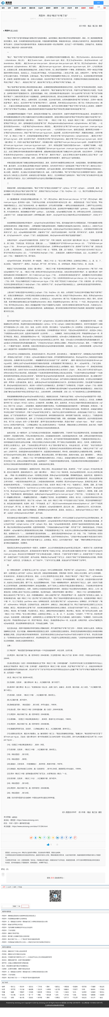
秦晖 (3, 987)
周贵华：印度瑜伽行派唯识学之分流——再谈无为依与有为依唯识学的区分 (26, 942)
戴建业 (66, 989)
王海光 (102, 989)
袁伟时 (84, 992)
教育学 (56, 8)
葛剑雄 (84, 995)
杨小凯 (22, 997)
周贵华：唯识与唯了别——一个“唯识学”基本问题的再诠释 (21, 939)
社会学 (40, 8)
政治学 (24, 8)
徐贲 (3, 989)
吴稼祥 (102, 995)
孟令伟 (22, 995)
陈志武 (102, 987)
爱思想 (7, 3)
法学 (9, 8)
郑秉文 (57, 997)
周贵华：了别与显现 (8, 930)
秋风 (3, 995)
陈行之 (13, 987)
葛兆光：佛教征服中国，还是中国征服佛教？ (16, 960)
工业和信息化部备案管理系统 (54, 1005)
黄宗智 (84, 987)
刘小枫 (13, 995)
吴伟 (56, 995)
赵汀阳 (57, 989)
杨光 (101, 997)
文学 (62, 8)
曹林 (48, 987)
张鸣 (83, 989)
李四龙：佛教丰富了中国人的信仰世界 (14, 951)
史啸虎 (93, 992)
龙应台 (31, 987)
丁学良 (40, 987)
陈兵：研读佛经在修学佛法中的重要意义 (15, 966)
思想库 (83, 8)
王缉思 (31, 992)
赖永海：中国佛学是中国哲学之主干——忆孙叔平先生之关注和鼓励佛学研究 (27, 957)
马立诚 (22, 989)
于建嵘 (93, 987)
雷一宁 (31, 995)
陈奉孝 (40, 992)
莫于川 (66, 997)
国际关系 (32, 8)
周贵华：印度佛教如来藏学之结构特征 (14, 919)
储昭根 (93, 995)
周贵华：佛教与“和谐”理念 (10, 933)
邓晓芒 (22, 992)
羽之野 (75, 997)
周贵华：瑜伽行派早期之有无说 (12, 924)
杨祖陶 (31, 989)
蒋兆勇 (49, 995)
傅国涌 (66, 987)
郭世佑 (49, 992)
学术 (11, 823)
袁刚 (12, 997)
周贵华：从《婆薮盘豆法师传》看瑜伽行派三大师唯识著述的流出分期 (24, 922)
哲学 (76, 8)
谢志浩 (84, 997)
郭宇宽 (13, 989)
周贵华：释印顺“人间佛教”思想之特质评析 (15, 936)
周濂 (3, 992)
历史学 (69, 8)
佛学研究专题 (25, 823)
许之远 (4, 997)
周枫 (39, 995)
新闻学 (48, 8)
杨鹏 (12, 992)
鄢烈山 (57, 987)
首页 (3, 8)
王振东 (66, 992)
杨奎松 (93, 989)
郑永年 (22, 987)
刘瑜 (74, 995)
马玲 (56, 992)
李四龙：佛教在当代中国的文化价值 (14, 954)
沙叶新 (66, 995)
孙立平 (93, 997)
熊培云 (102, 992)
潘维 (48, 997)
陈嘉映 (75, 987)
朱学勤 (40, 997)
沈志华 (40, 989)
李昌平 (75, 989)
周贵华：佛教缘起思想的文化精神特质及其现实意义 (19, 916)
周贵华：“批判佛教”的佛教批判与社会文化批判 (17, 927)
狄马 (74, 992)
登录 (52, 878)
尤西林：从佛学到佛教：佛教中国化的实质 (16, 969)
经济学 (16, 8)
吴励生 (31, 997)
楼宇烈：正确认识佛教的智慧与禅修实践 (15, 963)
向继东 (49, 989)
